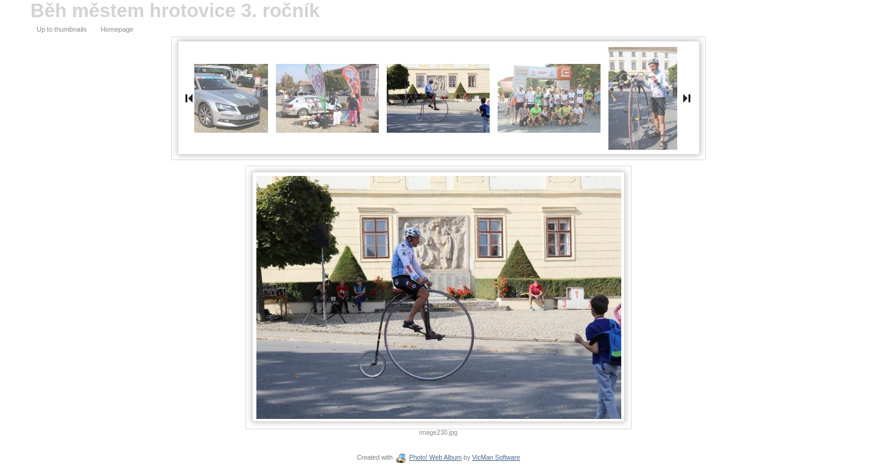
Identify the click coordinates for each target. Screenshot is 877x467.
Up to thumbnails (62, 29)
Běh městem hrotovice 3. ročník (175, 10)
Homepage (116, 29)
